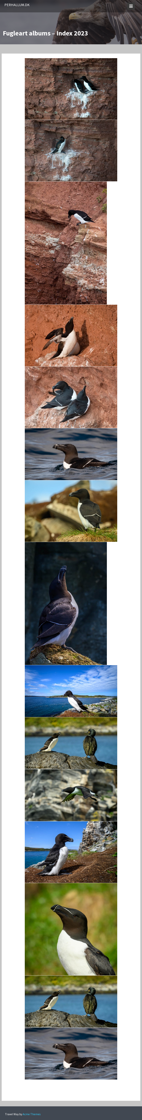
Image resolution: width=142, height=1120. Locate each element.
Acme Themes (32, 1114)
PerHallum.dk (17, 4)
